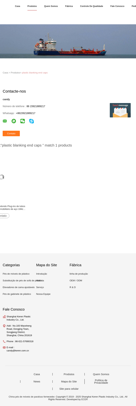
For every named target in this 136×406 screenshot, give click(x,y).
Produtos (32, 6)
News (36, 381)
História (40, 280)
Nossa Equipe (43, 294)
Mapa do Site (69, 381)
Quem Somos (51, 6)
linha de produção (79, 273)
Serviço (40, 287)
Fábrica (69, 6)
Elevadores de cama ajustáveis (19, 287)
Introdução (41, 273)
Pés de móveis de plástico (16, 273)
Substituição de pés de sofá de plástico (22, 280)
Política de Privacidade (101, 381)
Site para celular (68, 389)
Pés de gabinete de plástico (17, 294)
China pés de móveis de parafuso (26, 396)
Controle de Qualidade (91, 6)
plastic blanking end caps (35, 72)
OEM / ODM (76, 280)
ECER (84, 399)
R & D (73, 287)
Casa (17, 6)
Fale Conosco (117, 6)
